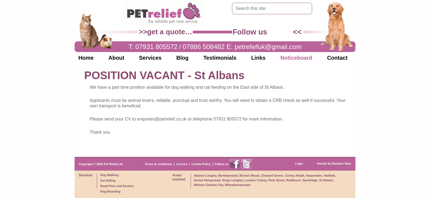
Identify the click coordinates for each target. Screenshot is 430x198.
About (116, 58)
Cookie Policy (201, 164)
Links (258, 58)
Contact (337, 58)
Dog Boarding (110, 191)
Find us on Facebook (274, 32)
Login (299, 163)
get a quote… (169, 32)
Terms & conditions (158, 164)
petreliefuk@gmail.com (267, 46)
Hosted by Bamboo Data (334, 163)
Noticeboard (296, 58)
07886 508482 (204, 46)
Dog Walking (109, 175)
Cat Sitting (107, 180)
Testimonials (219, 58)
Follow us (221, 164)
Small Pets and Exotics (117, 186)
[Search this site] (267, 8)
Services (150, 58)
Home (86, 58)
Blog (182, 58)
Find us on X (286, 32)
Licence (181, 164)
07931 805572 (156, 46)
